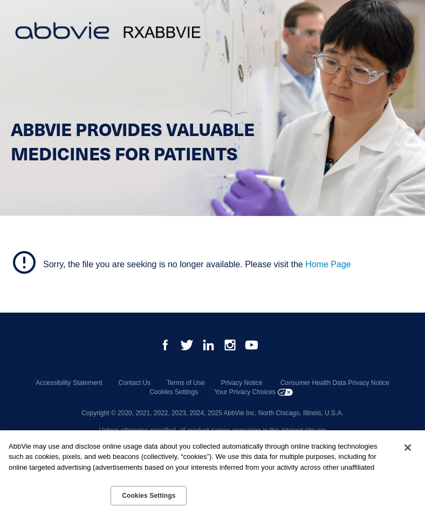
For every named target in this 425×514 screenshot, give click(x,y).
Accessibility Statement (69, 383)
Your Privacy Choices (245, 392)
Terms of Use (186, 383)
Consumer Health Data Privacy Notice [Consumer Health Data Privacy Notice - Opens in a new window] (334, 383)
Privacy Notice (242, 383)
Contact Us (134, 383)
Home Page (328, 264)
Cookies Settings (173, 392)
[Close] (408, 447)
